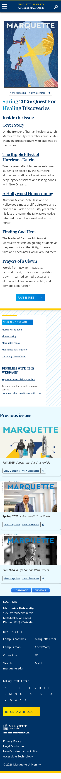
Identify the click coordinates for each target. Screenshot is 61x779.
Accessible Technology (18, 756)
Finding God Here (19, 232)
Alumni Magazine (31, 8)
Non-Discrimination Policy (20, 751)
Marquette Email (46, 639)
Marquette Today (11, 342)
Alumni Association (12, 329)
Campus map (12, 647)
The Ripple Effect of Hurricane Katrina (20, 157)
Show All (40, 590)
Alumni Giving (9, 336)
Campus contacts (14, 639)
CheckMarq (42, 647)
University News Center (14, 356)
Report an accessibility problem (18, 379)
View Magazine (18, 92)
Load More (21, 590)
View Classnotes (37, 92)
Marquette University (31, 4)
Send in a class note (15, 322)
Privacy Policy (12, 741)
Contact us (10, 655)
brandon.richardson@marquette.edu (21, 393)
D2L (37, 655)
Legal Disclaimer (14, 746)
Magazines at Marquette (14, 349)
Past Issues (26, 297)
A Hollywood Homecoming (27, 194)
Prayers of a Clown (19, 261)
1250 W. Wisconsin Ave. (18, 613)
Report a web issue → (21, 712)
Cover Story (13, 125)
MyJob (39, 663)
